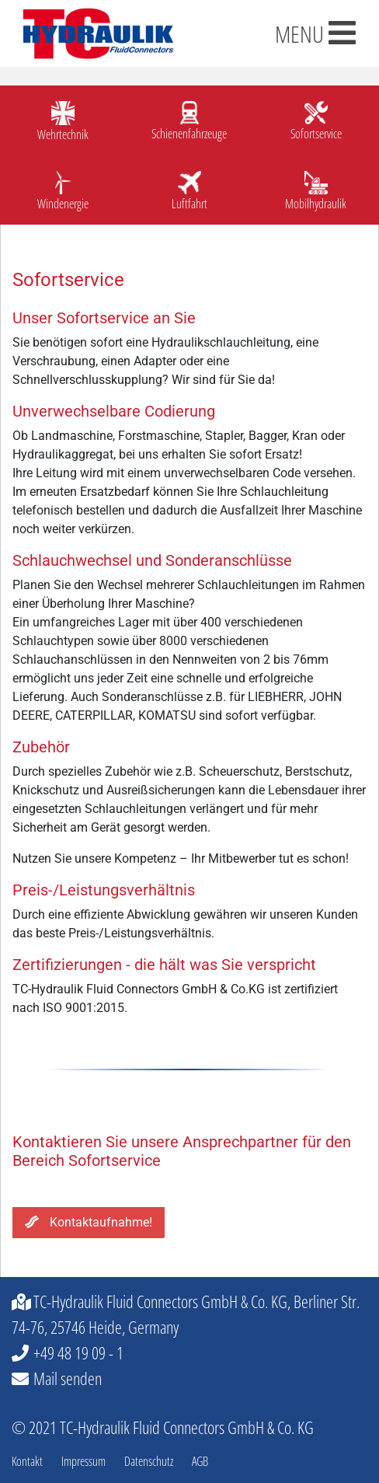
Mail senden (67, 1378)
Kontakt (27, 1461)
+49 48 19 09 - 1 (78, 1352)
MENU (315, 34)
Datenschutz (148, 1461)
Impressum (83, 1461)
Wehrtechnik (63, 134)
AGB (200, 1461)
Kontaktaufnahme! (88, 1222)
